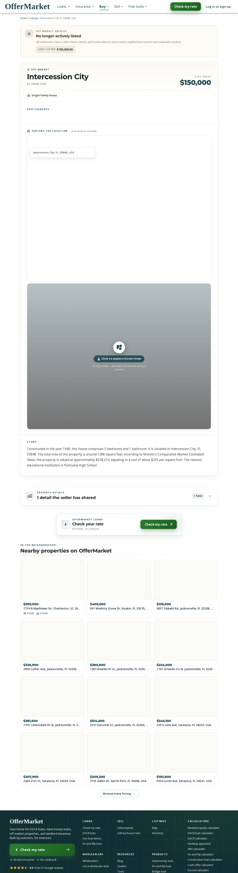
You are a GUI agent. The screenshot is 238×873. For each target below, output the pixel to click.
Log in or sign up (218, 7)
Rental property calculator (204, 828)
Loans (63, 6)
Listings (33, 18)
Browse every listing (119, 794)
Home (23, 18)
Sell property (125, 828)
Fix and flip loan (92, 843)
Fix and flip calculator (200, 854)
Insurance (84, 6)
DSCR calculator (197, 838)
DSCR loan (89, 833)
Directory (157, 833)
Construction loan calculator (205, 859)
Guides (121, 866)
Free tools (137, 6)
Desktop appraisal (199, 843)
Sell (118, 6)
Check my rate (185, 6)
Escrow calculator (198, 870)
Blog (120, 861)
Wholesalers (90, 861)
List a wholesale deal (96, 866)
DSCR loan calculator (200, 833)
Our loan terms (92, 838)
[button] (119, 356)
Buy (104, 6)
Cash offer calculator (200, 865)
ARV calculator (196, 849)
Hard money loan (162, 861)
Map (155, 828)
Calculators (199, 821)
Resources (127, 854)
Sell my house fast (128, 833)
